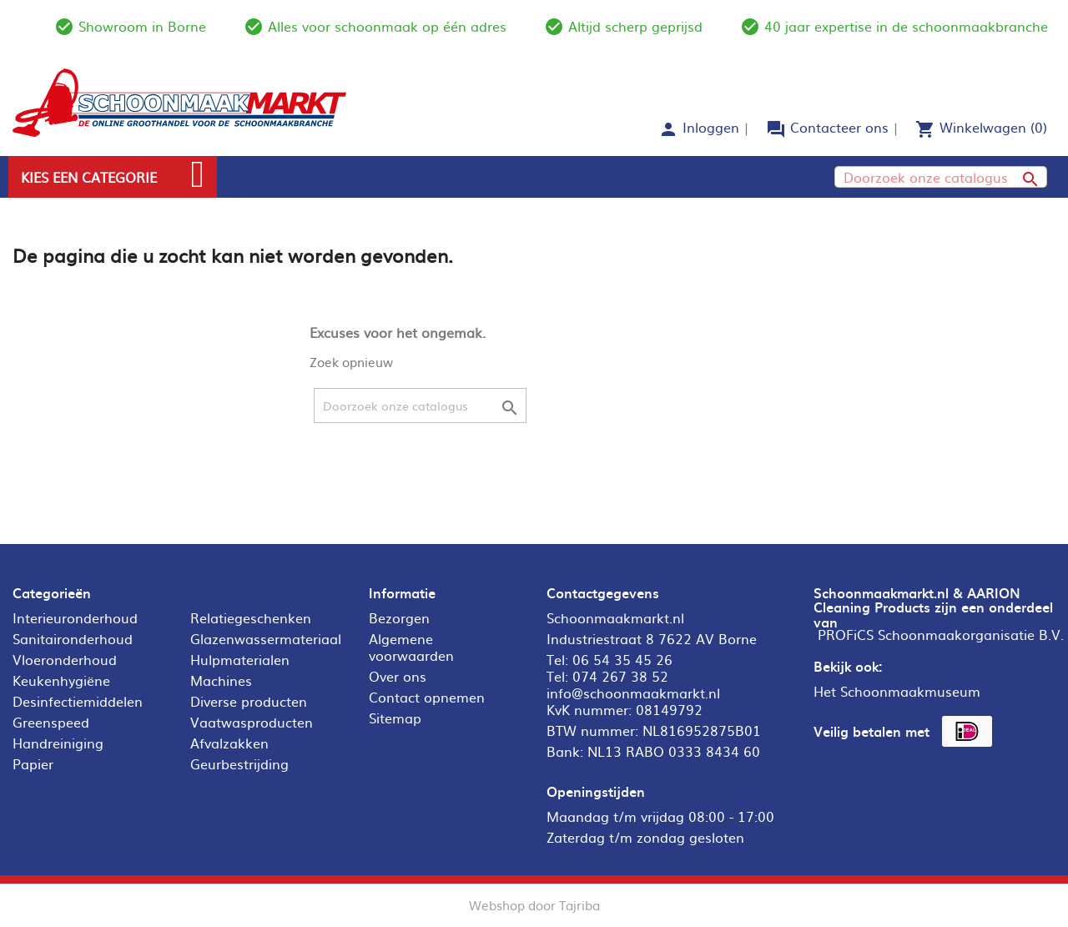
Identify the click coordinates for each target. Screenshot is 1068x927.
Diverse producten (248, 701)
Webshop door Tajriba (534, 904)
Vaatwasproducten (251, 722)
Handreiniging (58, 743)
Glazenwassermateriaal (265, 638)
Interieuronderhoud (75, 617)
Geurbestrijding (239, 763)
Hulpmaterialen (240, 659)
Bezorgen (399, 617)
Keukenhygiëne (61, 680)
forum (776, 129)
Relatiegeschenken (250, 617)
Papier (33, 763)
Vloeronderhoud (65, 659)
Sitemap (395, 718)
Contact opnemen (427, 697)
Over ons (397, 676)
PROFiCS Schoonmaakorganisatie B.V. (941, 634)
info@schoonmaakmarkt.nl (633, 693)
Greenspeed (51, 722)
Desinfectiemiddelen (78, 701)
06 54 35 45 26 (622, 659)
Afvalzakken (229, 743)
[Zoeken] (940, 177)
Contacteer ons (839, 127)
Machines (221, 680)
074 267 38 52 (620, 676)
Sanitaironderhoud (73, 638)
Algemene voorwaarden (411, 646)
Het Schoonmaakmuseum (897, 691)
